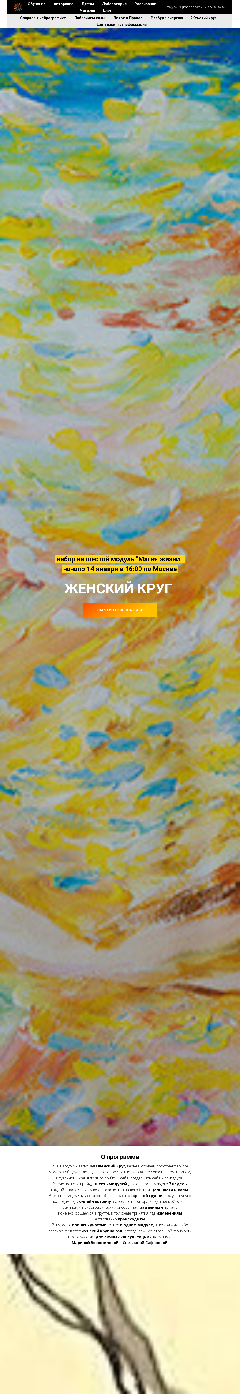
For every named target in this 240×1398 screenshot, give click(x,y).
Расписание (145, 4)
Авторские (64, 4)
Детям (88, 4)
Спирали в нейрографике (43, 18)
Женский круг (204, 18)
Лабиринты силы (90, 18)
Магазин (87, 10)
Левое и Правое (128, 18)
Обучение (37, 4)
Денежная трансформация (122, 24)
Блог (107, 10)
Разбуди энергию (167, 18)
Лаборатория (115, 4)
